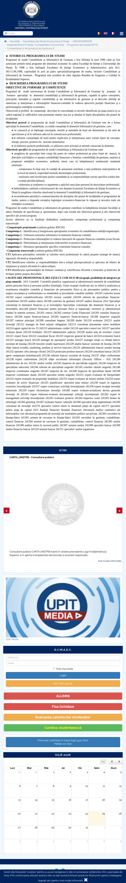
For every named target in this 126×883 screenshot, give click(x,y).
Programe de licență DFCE (82, 44)
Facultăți (15, 41)
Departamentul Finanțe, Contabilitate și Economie (35, 44)
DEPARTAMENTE (82, 41)
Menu (121, 34)
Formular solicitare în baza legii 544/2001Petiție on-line (63, 742)
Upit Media (12, 639)
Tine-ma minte (63, 668)
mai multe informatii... (110, 560)
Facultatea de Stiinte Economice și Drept (46, 41)
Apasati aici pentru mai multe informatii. (60, 880)
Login (63, 675)
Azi (103, 761)
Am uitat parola (62, 683)
